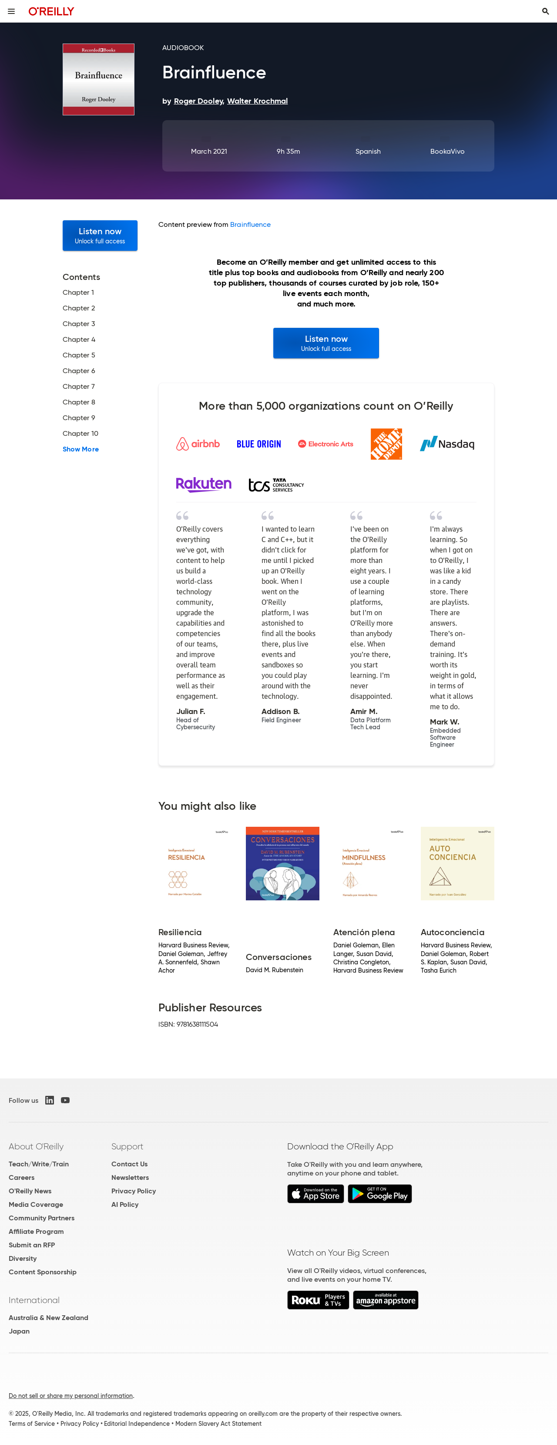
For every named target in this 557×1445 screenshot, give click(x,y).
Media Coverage (36, 1204)
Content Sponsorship (43, 1272)
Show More (81, 449)
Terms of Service (32, 1424)
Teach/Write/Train (39, 1164)
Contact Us (129, 1164)
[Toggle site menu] (11, 11)
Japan (19, 1331)
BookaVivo (447, 151)
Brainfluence (250, 224)
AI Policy (124, 1204)
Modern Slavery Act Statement (218, 1424)
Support (127, 1146)
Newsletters (130, 1177)
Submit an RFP (32, 1245)
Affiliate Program (36, 1231)
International (34, 1300)
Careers (21, 1177)
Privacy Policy (133, 1191)
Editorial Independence (137, 1424)
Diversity (23, 1258)
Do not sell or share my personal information (71, 1396)
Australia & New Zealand (48, 1317)
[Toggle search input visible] (545, 11)
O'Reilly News (30, 1191)
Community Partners (41, 1218)
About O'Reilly (36, 1146)
